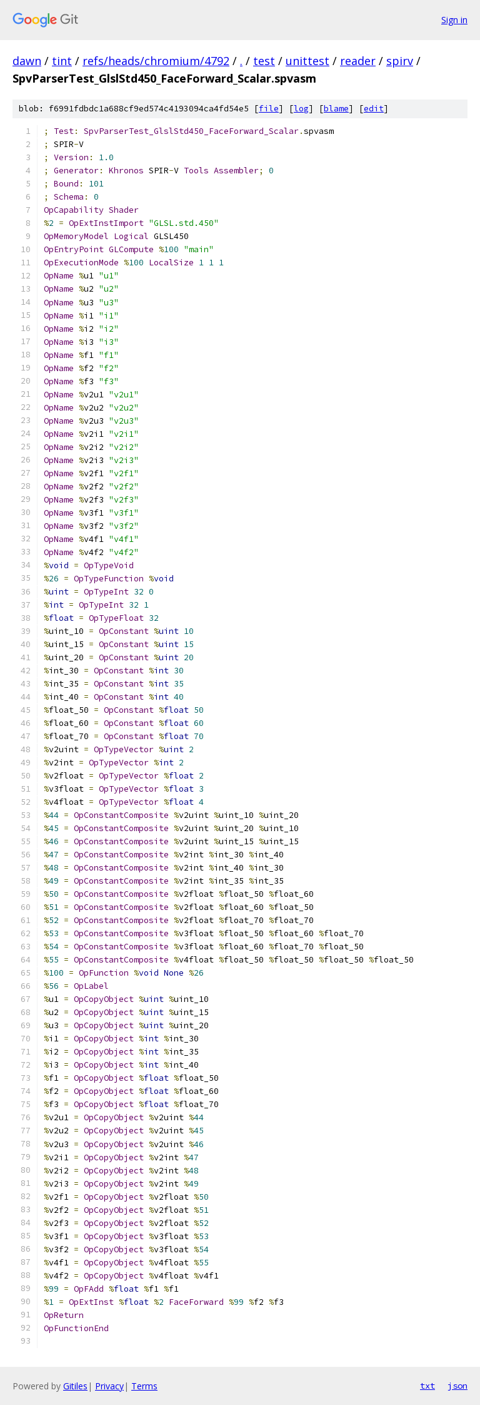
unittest (307, 60)
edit (374, 108)
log (301, 108)
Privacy (109, 1386)
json (458, 1385)
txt (427, 1385)
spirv (399, 60)
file (269, 108)
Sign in (454, 20)
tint (62, 60)
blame (336, 108)
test (264, 60)
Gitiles (75, 1386)
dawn (26, 60)
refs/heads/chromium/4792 (155, 60)
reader (358, 60)
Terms (144, 1386)
